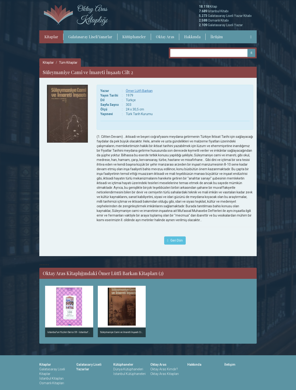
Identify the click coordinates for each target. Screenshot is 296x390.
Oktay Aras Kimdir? (164, 369)
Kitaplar (51, 36)
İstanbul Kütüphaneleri (129, 374)
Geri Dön (175, 240)
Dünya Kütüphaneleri (128, 369)
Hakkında (192, 36)
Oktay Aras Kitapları (164, 374)
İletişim (216, 36)
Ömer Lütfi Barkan (139, 91)
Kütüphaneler (134, 36)
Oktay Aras (165, 36)
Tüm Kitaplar (68, 62)
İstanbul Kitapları (51, 378)
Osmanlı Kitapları (51, 383)
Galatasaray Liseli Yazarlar (90, 36)
